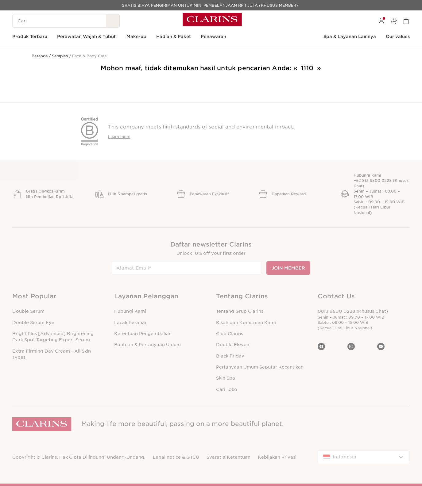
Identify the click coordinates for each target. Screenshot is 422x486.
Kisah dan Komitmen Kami (246, 322)
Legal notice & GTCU (176, 457)
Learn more (119, 136)
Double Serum (28, 311)
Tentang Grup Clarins (239, 311)
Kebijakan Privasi (277, 457)
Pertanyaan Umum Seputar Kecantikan (260, 367)
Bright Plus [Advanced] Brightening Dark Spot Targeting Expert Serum (53, 336)
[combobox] (364, 457)
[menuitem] (381, 21)
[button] (58, 296)
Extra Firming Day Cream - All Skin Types (51, 354)
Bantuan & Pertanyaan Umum (147, 344)
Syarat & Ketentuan (228, 457)
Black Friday (230, 356)
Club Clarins (229, 333)
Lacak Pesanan (131, 322)
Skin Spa (225, 378)
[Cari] (59, 21)
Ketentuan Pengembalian (143, 333)
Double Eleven (232, 344)
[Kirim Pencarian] (113, 21)
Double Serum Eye (33, 322)
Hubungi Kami (130, 311)
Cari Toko (226, 389)
